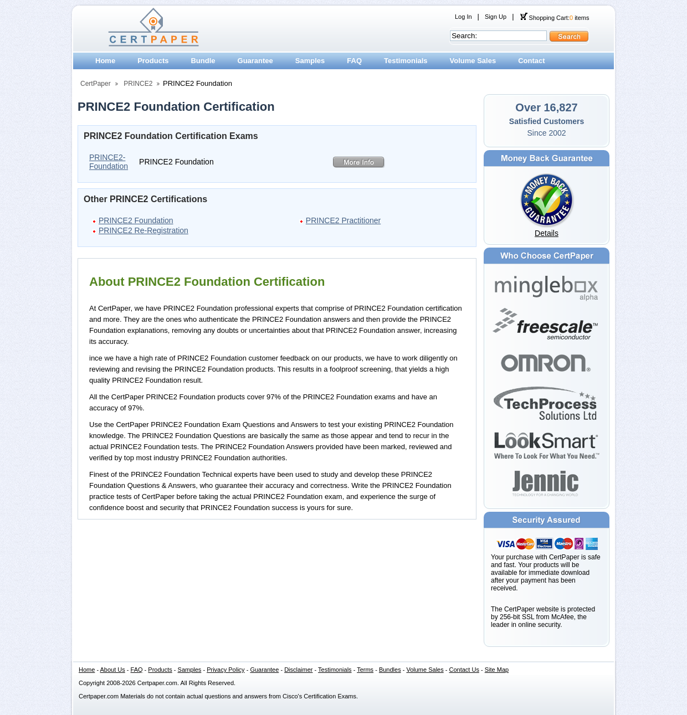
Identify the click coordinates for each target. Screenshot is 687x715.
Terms (365, 669)
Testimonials (406, 60)
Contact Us (464, 669)
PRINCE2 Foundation (136, 220)
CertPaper (95, 84)
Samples (310, 60)
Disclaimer (298, 669)
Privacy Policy (225, 669)
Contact (531, 60)
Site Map (497, 669)
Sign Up (495, 16)
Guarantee (255, 60)
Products (152, 60)
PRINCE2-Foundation (108, 162)
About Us (112, 669)
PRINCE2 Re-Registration (143, 230)
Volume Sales (473, 60)
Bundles (390, 669)
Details (546, 233)
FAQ (354, 60)
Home (105, 60)
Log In (463, 16)
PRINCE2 (138, 84)
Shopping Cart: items (554, 17)
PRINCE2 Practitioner (343, 220)
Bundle (203, 60)
